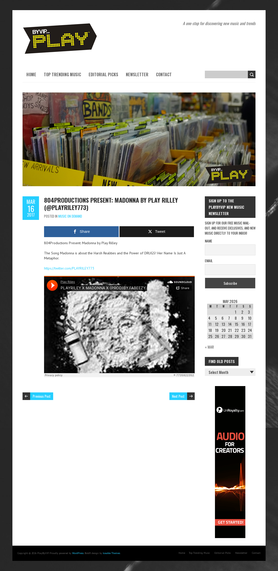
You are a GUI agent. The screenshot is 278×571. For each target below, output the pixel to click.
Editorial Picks (103, 74)
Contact (164, 74)
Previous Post (42, 396)
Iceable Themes (111, 553)
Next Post (178, 396)
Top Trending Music (62, 74)
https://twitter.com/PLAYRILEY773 (69, 268)
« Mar (209, 347)
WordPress (78, 553)
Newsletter (137, 74)
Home (31, 74)
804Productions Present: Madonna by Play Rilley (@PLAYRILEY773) (111, 203)
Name (208, 240)
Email (209, 260)
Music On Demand (70, 216)
